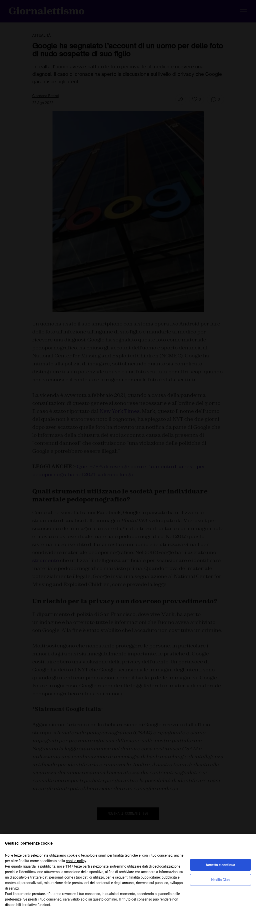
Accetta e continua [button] (220, 865)
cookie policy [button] (76, 861)
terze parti (82, 866)
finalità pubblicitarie (144, 877)
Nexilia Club (220, 880)
